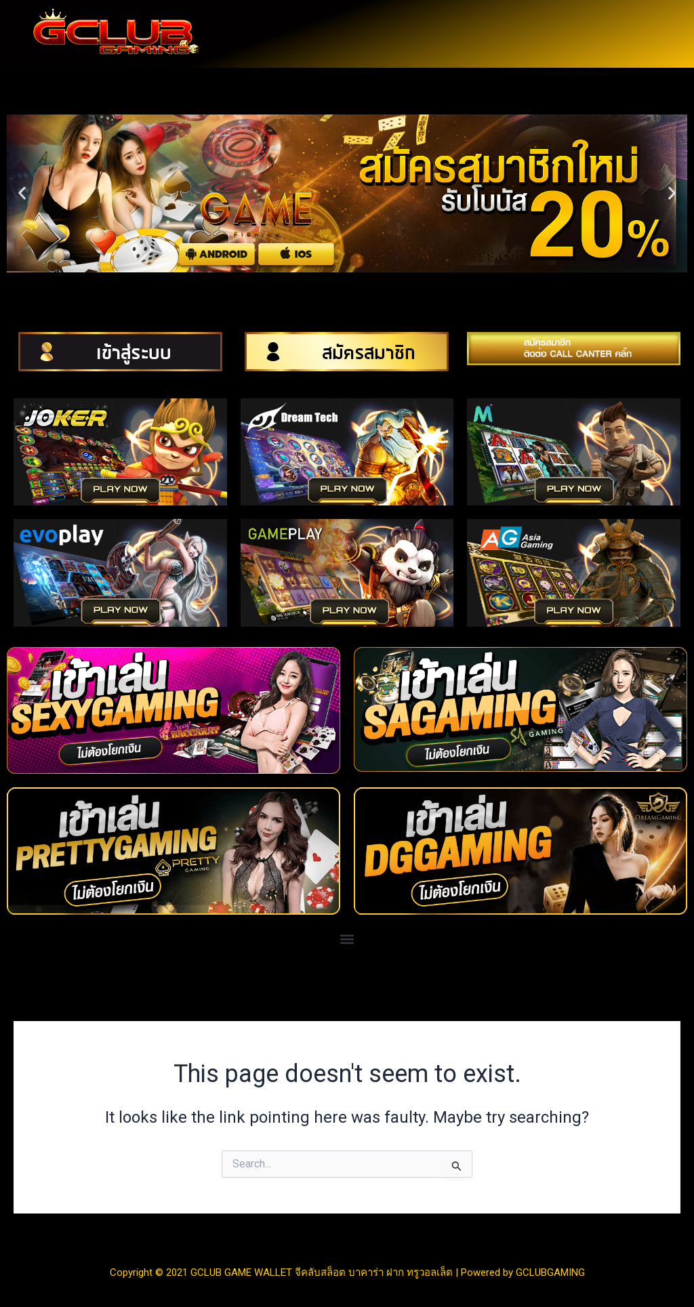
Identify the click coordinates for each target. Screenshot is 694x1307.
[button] (22, 193)
